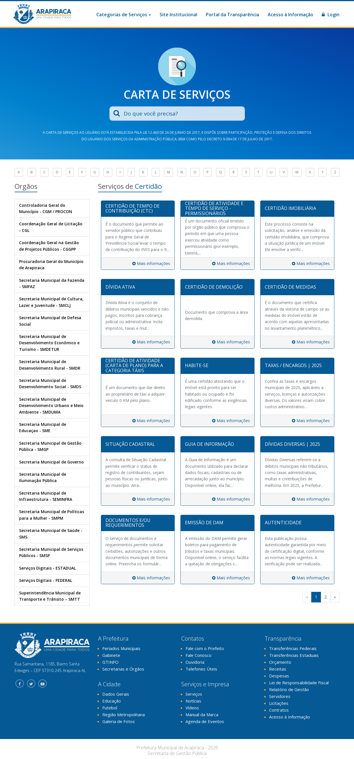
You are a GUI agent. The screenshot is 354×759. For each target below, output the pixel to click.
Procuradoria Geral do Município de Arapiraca (51, 264)
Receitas (277, 669)
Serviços (194, 694)
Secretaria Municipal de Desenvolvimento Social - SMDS (50, 383)
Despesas (279, 676)
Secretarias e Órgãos (123, 669)
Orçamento (280, 662)
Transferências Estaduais (294, 655)
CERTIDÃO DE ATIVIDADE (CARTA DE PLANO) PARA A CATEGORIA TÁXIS (134, 365)
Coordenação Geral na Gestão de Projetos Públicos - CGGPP (49, 246)
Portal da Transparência (232, 14)
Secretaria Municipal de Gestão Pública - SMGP (50, 446)
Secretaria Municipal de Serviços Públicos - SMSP (51, 552)
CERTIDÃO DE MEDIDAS (290, 287)
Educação (111, 701)
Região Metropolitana (123, 714)
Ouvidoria (195, 662)
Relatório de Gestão (289, 689)
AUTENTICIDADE (283, 522)
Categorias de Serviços (123, 14)
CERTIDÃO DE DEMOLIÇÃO (214, 287)
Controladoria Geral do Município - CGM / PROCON (45, 208)
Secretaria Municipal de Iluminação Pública (42, 477)
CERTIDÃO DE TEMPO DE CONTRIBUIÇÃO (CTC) (132, 208)
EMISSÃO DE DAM (204, 522)
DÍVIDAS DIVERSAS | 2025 (292, 444)
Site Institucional (178, 14)
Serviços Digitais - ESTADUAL (47, 568)
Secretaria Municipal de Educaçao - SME (42, 427)
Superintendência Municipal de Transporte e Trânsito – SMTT (50, 596)
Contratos (279, 710)
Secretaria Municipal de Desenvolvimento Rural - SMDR (49, 365)
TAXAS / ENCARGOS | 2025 (293, 365)
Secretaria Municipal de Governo (51, 462)
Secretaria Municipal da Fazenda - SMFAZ (51, 283)
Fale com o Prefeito (205, 648)
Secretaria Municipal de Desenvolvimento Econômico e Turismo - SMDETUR (49, 343)
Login (330, 14)
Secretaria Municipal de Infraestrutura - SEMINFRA (45, 496)
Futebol (109, 708)
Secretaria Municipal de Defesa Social (50, 321)
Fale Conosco (198, 655)
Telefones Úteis (201, 669)
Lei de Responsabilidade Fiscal (299, 682)
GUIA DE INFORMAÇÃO (209, 444)
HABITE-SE (196, 365)
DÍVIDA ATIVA (120, 287)
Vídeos (192, 708)
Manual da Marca (202, 714)
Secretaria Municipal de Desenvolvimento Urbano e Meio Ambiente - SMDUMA (51, 405)
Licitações (278, 703)
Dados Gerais (115, 694)
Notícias (193, 701)
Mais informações (151, 263)
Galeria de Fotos (118, 721)
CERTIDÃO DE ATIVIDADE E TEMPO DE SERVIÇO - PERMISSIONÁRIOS (214, 208)
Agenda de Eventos (205, 721)
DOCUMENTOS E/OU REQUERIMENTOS (127, 523)
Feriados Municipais (121, 648)
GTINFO (110, 662)
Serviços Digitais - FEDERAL (45, 580)
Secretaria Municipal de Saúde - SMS (50, 533)
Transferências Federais (293, 648)
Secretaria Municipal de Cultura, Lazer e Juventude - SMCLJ (51, 302)
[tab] (138, 209)
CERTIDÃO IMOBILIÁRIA (290, 208)
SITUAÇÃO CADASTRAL (130, 444)
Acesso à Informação (290, 14)
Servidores (279, 696)
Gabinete (111, 655)
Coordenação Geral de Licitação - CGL (50, 227)
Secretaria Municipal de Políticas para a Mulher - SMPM (51, 515)
